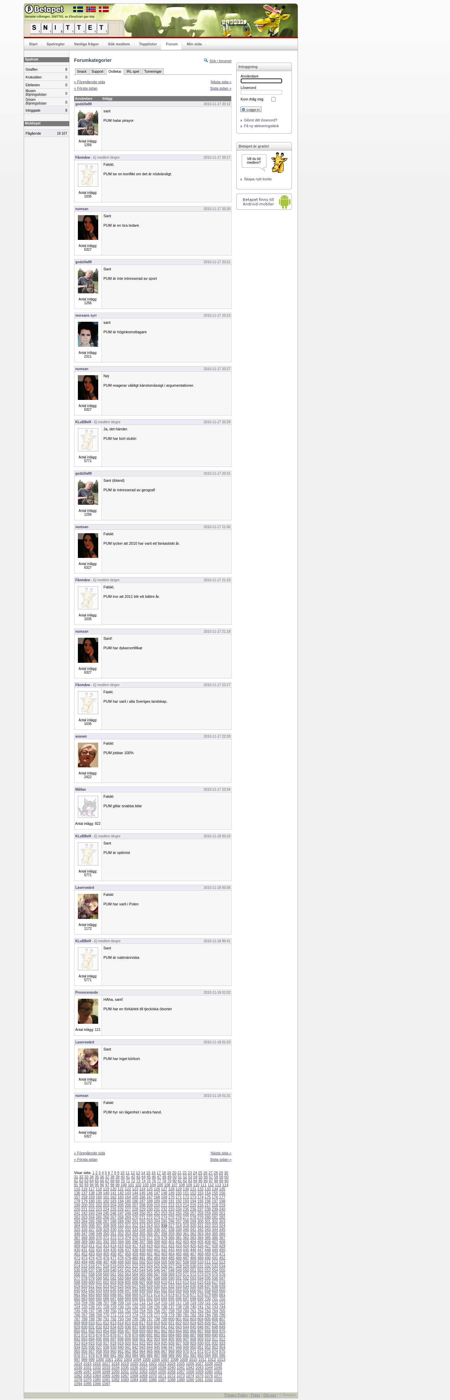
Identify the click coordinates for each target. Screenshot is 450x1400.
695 (171, 1298)
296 (171, 1221)
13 (138, 1173)
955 (77, 1351)
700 (208, 1298)
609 (157, 1282)
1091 (199, 1380)
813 (113, 1323)
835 (120, 1327)
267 (113, 1217)
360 (178, 1234)
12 (133, 1173)
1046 (78, 1372)
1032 (97, 1367)
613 (186, 1282)
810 (91, 1323)
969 (178, 1351)
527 (171, 1266)
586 (142, 1278)
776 (150, 1315)
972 (200, 1351)
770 (106, 1315)
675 (178, 1294)
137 (84, 1193)
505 (164, 1262)
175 (208, 1197)
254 (171, 1213)
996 (222, 1355)
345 (222, 1229)
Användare (250, 76)
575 (215, 1274)
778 (164, 1315)
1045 (218, 1367)
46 (154, 1177)
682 (77, 1298)
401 (171, 1242)
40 (123, 1177)
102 (138, 1185)
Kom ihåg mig (252, 99)
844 (186, 1327)
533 (215, 1266)
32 (81, 1177)
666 (113, 1294)
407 (215, 1242)
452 (84, 1254)
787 (77, 1319)
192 (178, 1201)
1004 (137, 1359)
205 (120, 1205)
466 (186, 1254)
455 (106, 1254)
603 (113, 1282)
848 (215, 1327)
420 (157, 1246)
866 (193, 1331)
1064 (97, 1376)
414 (113, 1246)
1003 (128, 1359)
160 (99, 1197)
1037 (143, 1367)
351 (113, 1234)
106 (167, 1185)
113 (218, 1185)
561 (113, 1274)
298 (186, 1221)
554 (215, 1270)
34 (91, 1177)
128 (171, 1189)
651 (157, 1290)
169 (164, 1197)
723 (222, 1303)
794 (128, 1319)
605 (128, 1282)
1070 (153, 1376)
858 (135, 1331)
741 (200, 1307)
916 (99, 1343)
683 (84, 1298)
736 (164, 1307)
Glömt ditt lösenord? (260, 120)
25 (200, 1173)
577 (77, 1278)
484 (164, 1258)
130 (186, 1189)
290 (128, 1221)
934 (77, 1347)
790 (99, 1319)
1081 (106, 1380)
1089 (181, 1380)
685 (99, 1298)
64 (91, 1181)
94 (91, 1185)
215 (193, 1205)
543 (135, 1270)
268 (120, 1217)
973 (208, 1351)
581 (106, 1278)
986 (150, 1355)
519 (113, 1266)
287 (106, 1221)
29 (221, 1173)
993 (200, 1355)
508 (186, 1262)
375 (135, 1238)
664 (99, 1294)
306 (91, 1225)
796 (142, 1319)
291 (135, 1221)
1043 (199, 1367)
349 (99, 1234)
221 (84, 1209)
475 (99, 1258)
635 (193, 1286)
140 (106, 1193)
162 (113, 1197)
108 (182, 1185)
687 (113, 1298)
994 (208, 1355)
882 (157, 1335)
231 (157, 1209)
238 (208, 1209)
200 (84, 1205)
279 (200, 1217)
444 (178, 1250)
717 (178, 1303)
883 (164, 1335)
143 (128, 1193)
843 (178, 1327)
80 (174, 1181)
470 (215, 1254)
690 (135, 1298)
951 (200, 1347)
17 (159, 1173)
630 (157, 1286)
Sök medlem (119, 44)
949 (186, 1347)
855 (113, 1331)
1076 (209, 1376)
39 (117, 1177)
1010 (193, 1359)
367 (77, 1238)
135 (222, 1189)
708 (113, 1303)
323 (215, 1225)
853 (99, 1331)
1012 (212, 1359)
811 (99, 1323)
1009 (184, 1359)
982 (120, 1355)
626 (128, 1286)
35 (97, 1177)
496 (99, 1262)
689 (128, 1298)
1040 (171, 1367)
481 (142, 1258)
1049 (106, 1372)
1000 (100, 1359)
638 (215, 1286)
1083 (125, 1380)
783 (200, 1315)
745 (77, 1311)
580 (99, 1278)
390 (91, 1242)
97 (107, 1185)
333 (135, 1229)
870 (222, 1331)
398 (150, 1242)
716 (171, 1303)
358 (164, 1234)
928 (186, 1343)
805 (208, 1319)
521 (128, 1266)
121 (120, 1189)
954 (222, 1347)
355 (142, 1234)
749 (106, 1311)
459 (135, 1254)
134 (215, 1189)
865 (186, 1331)
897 (113, 1339)
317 (171, 1225)
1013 (221, 1359)
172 (186, 1197)
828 (222, 1323)
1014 (78, 1363)
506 (171, 1262)
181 (99, 1201)
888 (200, 1335)
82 (185, 1181)
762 (200, 1311)
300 (200, 1221)
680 (215, 1294)
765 (222, 1311)
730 (120, 1307)
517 (99, 1266)
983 (128, 1355)
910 (208, 1339)
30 (226, 1173)
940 (120, 1347)
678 (200, 1294)
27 (211, 1173)
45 (149, 1177)
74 (144, 1181)
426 (200, 1246)
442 (164, 1250)
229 (142, 1209)
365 (215, 1234)
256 (186, 1213)
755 (150, 1311)
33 (86, 1177)
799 (164, 1319)
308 (106, 1225)
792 (113, 1319)
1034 (115, 1367)
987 (157, 1355)
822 (178, 1323)
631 (164, 1286)
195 (200, 1201)
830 (84, 1327)
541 (120, 1270)
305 (84, 1225)
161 (106, 1197)
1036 (134, 1367)
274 (164, 1217)
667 (120, 1294)
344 (215, 1229)
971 (193, 1351)
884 (171, 1335)
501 (135, 1262)
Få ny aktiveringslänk (261, 126)
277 (186, 1217)
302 (215, 1221)
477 (113, 1258)
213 (178, 1205)
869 (215, 1331)
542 (128, 1270)
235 (186, 1209)
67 (107, 1181)
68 (112, 1181)
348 (91, 1234)
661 (77, 1294)
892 (77, 1339)
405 (200, 1242)
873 (91, 1335)
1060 (209, 1372)
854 (106, 1331)
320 (193, 1225)
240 (222, 1209)
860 (150, 1331)
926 (171, 1343)
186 (135, 1201)
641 (84, 1290)
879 (135, 1335)
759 (178, 1311)
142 (120, 1193)
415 (120, 1246)
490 (208, 1258)
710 (128, 1303)
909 (200, 1339)
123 (135, 1189)
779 (171, 1315)
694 (164, 1298)
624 (113, 1286)
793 (120, 1319)
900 (135, 1339)
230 (150, 1209)
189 (157, 1201)
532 (208, 1266)
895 (99, 1339)
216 (200, 1205)
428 (215, 1246)
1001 (109, 1359)
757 (164, 1311)
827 (215, 1323)
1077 (218, 1376)
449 (215, 1250)
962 (128, 1351)
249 (135, 1213)
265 (99, 1217)
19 (169, 1173)
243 (91, 1213)
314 (150, 1225)
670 (142, 1294)
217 (208, 1205)
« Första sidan (86, 88)
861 (157, 1331)
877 (120, 1335)
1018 (115, 1363)
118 (99, 1189)
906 (178, 1339)
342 (200, 1229)
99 (117, 1185)
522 (135, 1266)
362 (193, 1234)
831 (91, 1327)
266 (106, 1217)
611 (171, 1282)
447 (200, 1250)
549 (178, 1270)
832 (99, 1327)
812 (106, 1323)
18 (164, 1173)
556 (77, 1274)
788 (84, 1319)
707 (106, 1303)
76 (154, 1181)
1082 (115, 1380)
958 (99, 1351)
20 (174, 1173)
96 (102, 1185)
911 (215, 1339)
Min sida (194, 44)
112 (211, 1185)
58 (216, 1177)
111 (203, 1185)
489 (200, 1258)
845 (193, 1327)
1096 (97, 1384)
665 (106, 1294)
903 (157, 1339)
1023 (162, 1363)
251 (150, 1213)
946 (164, 1347)
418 (142, 1246)
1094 (78, 1384)
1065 (106, 1376)
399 (157, 1242)
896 (106, 1339)
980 (106, 1355)
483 (157, 1258)
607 (142, 1282)
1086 (153, 1380)
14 (143, 1173)
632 (171, 1286)
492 (222, 1258)
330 (113, 1229)
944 (150, 1347)
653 (171, 1290)
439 (142, 1250)
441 (157, 1250)
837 (135, 1327)
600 (91, 1282)
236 (193, 1209)
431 (84, 1250)
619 (77, 1286)
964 (142, 1351)
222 (91, 1209)
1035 (125, 1367)
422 (171, 1246)
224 (106, 1209)
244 (99, 1213)
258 (200, 1213)
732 (135, 1307)
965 (150, 1351)
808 (77, 1323)
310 (120, 1225)
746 (84, 1311)
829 (77, 1327)
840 (157, 1327)
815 (128, 1323)
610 (164, 1282)
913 (77, 1343)
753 (135, 1311)
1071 (162, 1376)
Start (33, 44)
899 (128, 1339)
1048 (97, 1372)
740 (193, 1307)
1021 (143, 1363)
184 (120, 1201)
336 (157, 1229)
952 (208, 1347)
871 (77, 1335)
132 (200, 1189)
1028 (209, 1363)
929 (193, 1343)
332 (128, 1229)
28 (216, 1173)
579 (91, 1278)
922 (142, 1343)
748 (99, 1311)
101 (131, 1185)
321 (200, 1225)
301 (208, 1221)
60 (226, 1177)
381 (178, 1238)
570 (178, 1274)
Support (97, 71)
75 (149, 1181)
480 (135, 1258)
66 (102, 1181)
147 (157, 1193)
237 (200, 1209)
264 (91, 1217)
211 (164, 1205)
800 (171, 1319)
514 (77, 1266)
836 (128, 1327)
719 (193, 1303)
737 (171, 1307)
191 (171, 1201)
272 (150, 1217)
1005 (147, 1359)
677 (193, 1294)
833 (106, 1327)
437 (128, 1250)
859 (142, 1331)
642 (91, 1290)
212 (171, 1205)
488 (193, 1258)
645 (113, 1290)
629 (150, 1286)
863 (171, 1331)
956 (84, 1351)
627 (135, 1286)
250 (142, 1213)
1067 (125, 1376)
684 (91, 1298)
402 (178, 1242)
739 (186, 1307)
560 (106, 1274)
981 (113, 1355)
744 (222, 1307)
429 (222, 1246)
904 (164, 1339)
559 (99, 1274)
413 (106, 1246)
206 (128, 1205)
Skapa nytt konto (258, 179)
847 (208, 1327)
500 (128, 1262)
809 (84, 1323)
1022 (153, 1363)
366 (222, 1234)
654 (178, 1290)
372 (113, 1238)
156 (222, 1193)
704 (84, 1303)
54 (195, 1177)
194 (193, 1201)
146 (150, 1193)
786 (222, 1315)
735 (157, 1307)
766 (77, 1315)
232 (164, 1209)
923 (150, 1343)
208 (142, 1205)
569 (171, 1274)
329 (106, 1229)
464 (171, 1254)
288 (113, 1221)
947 (171, 1347)
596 (215, 1278)
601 (99, 1282)
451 (77, 1254)
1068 (134, 1376)
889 (208, 1335)
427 (208, 1246)
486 (178, 1258)
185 (128, 1201)
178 (77, 1201)
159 (91, 1197)
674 (171, 1294)
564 (135, 1274)
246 (113, 1213)
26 (205, 1173)
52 (185, 1177)
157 (77, 1197)
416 (128, 1246)
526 (164, 1266)
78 (164, 1181)
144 (135, 1193)
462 (157, 1254)
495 (91, 1262)
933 (222, 1343)
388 (77, 1242)
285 (91, 1221)
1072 (171, 1376)
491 (215, 1258)
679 (208, 1294)
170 (171, 1197)
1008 (174, 1359)
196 (208, 1201)
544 (142, 1270)
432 (91, 1250)
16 (153, 1173)
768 (91, 1315)
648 (135, 1290)
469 (208, 1254)
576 (222, 1274)
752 (128, 1311)
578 (84, 1278)
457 (120, 1254)
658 (208, 1290)
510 (200, 1262)
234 (178, 1209)
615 (200, 1282)
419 (150, 1246)
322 (208, 1225)
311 (128, 1225)
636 (200, 1286)
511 (208, 1262)
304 (77, 1225)
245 (106, 1213)
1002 (118, 1359)
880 (142, 1335)
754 (142, 1311)
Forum (172, 44)
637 (208, 1286)
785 (215, 1315)
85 (200, 1181)
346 (77, 1234)
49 (169, 1177)
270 (135, 1217)
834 (113, 1327)
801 (178, 1319)
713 (150, 1303)
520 (120, 1266)
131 (193, 1189)
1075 (199, 1376)
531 (200, 1266)
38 (112, 1177)
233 (171, 1209)
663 (91, 1294)
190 (164, 1201)
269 (128, 1217)
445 (186, 1250)
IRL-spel (133, 71)
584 (128, 1278)
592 (186, 1278)
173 (193, 1197)
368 (84, 1238)
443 (171, 1250)
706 (99, 1303)
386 (215, 1238)
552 (200, 1270)
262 (77, 1217)
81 (180, 1181)
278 (193, 1217)
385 (208, 1238)
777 (157, 1315)
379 (164, 1238)
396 (135, 1242)
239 (215, 1209)
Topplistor (148, 44)
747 (91, 1311)
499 (120, 1262)
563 (128, 1274)
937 (99, 1347)
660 (222, 1290)
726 (91, 1307)
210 (157, 1205)
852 (91, 1331)
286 (99, 1221)
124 (142, 1189)
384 (200, 1238)
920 (128, 1343)
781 (186, 1315)
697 (186, 1298)
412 (99, 1246)
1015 (87, 1363)
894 (91, 1339)
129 (178, 1189)
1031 (87, 1367)
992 (193, 1355)
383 (193, 1238)
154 (208, 1193)
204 (113, 1205)
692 (150, 1298)
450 (222, 1250)
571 (186, 1274)
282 (222, 1217)
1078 (78, 1380)
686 (106, 1298)
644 (106, 1290)
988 (164, 1355)
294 (157, 1221)
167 (150, 1197)
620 (84, 1286)
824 (193, 1323)
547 (164, 1270)
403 (186, 1242)
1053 (143, 1372)
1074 (190, 1376)
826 (208, 1323)
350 (106, 1234)
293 (150, 1221)
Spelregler (56, 44)
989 (171, 1355)
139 (99, 1193)
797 (150, 1319)
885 (178, 1335)
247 (120, 1213)
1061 (218, 1372)
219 (222, 1205)
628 (142, 1286)
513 (222, 1262)
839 (150, 1327)
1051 (125, 1372)
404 (193, 1242)
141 (113, 1193)
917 (106, 1343)
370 (99, 1238)
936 (91, 1347)
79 (169, 1181)
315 (157, 1225)
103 (146, 1185)
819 (157, 1323)
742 (208, 1307)
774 (135, 1315)
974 (215, 1351)
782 (193, 1315)
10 (122, 1173)
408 (222, 1242)
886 (186, 1335)
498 (113, 1262)
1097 (106, 1384)
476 (106, 1258)
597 (222, 1278)
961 (120, 1351)
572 (193, 1274)
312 (135, 1225)
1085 (143, 1380)
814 (120, 1323)
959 (106, 1351)
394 (120, 1242)
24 (195, 1173)
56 (205, 1177)
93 (86, 1185)
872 (84, 1335)
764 (215, 1311)
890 (215, 1335)
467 (193, 1254)
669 (135, 1294)
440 (150, 1250)
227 (128, 1209)
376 (142, 1238)
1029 (218, 1363)
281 (215, 1217)
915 (91, 1343)
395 (128, 1242)
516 (91, 1266)
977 (84, 1355)
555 (222, 1270)
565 (142, 1274)
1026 (190, 1363)
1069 (143, 1376)
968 (171, 1351)
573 (200, 1274)
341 (193, 1229)
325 (77, 1229)
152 (193, 1193)
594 (200, 1278)
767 (84, 1315)
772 (120, 1315)
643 (99, 1290)
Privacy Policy (236, 1395)
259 (208, 1213)
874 (99, 1335)
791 (106, 1319)
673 (164, 1294)
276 (178, 1217)
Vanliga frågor (86, 44)
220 (77, 1209)
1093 (218, 1380)
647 (128, 1290)
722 (215, 1303)
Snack (82, 71)
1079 (87, 1380)
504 (157, 1262)
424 (186, 1246)
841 (164, 1327)
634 (186, 1286)
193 (186, 1201)
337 (164, 1229)
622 (99, 1286)
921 (135, 1343)
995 (215, 1355)
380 (171, 1238)
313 (142, 1225)
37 (107, 1177)
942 (135, 1347)
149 (171, 1193)
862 (164, 1331)
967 (164, 1351)
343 (208, 1229)
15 (148, 1173)
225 (113, 1209)
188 (150, 1201)
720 (200, 1303)
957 (91, 1351)
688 (120, 1298)
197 (215, 1201)
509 (193, 1262)
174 (200, 1197)
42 (133, 1177)
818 (150, 1323)
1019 (125, 1363)
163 (120, 1197)
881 (150, 1335)
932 (215, 1343)
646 (120, 1290)
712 (142, 1303)
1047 (87, 1372)
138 (91, 1193)
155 (215, 1193)
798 (157, 1319)
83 (190, 1181)
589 (164, 1278)
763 (208, 1311)
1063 (87, 1376)
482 (150, 1258)
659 (215, 1290)
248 (128, 1213)
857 (128, 1331)
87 (211, 1181)
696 (178, 1298)
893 (84, 1339)
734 (150, 1307)
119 (106, 1189)
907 (186, 1339)
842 (171, 1327)
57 (211, 1177)
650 (150, 1290)
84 (195, 1181)
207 (135, 1205)
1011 (202, 1359)
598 (77, 1282)
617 (215, 1282)
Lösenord (248, 88)
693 (157, 1298)
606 (135, 1282)
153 (200, 1193)
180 (91, 1201)
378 (157, 1238)
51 (180, 1177)
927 (178, 1343)
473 (84, 1258)
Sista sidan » (221, 88)
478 (120, 1258)
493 (77, 1262)
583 (120, 1278)
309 (113, 1225)
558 (91, 1274)
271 (142, 1217)
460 (142, 1254)
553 (208, 1270)
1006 (156, 1359)
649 (142, 1290)
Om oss (269, 1395)
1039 (162, 1367)
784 (208, 1315)
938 (106, 1347)
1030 (78, 1367)
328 (99, 1229)
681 (222, 1294)
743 (215, 1307)
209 (150, 1205)
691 (142, 1298)
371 (106, 1238)
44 (144, 1177)
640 (77, 1290)
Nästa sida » (221, 82)
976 (77, 1355)
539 (106, 1270)
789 (91, 1319)
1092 (209, 1380)
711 (135, 1303)
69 (117, 1181)
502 (142, 1262)
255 (178, 1213)
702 (222, 1298)
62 (81, 1181)
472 (77, 1258)
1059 (199, 1372)
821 (171, 1323)
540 (113, 1270)
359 (171, 1234)
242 (84, 1213)
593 (193, 1278)
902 (150, 1339)
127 (164, 1189)
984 (135, 1355)
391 (99, 1242)
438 (135, 1250)
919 (120, 1343)
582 (113, 1278)
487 (186, 1258)
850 (77, 1331)
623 (106, 1286)
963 (135, 1351)
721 (208, 1303)
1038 (153, 1367)
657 (200, 1290)
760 (186, 1311)
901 (142, 1339)
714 (157, 1303)
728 (106, 1307)
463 (164, 1254)
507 (178, 1262)
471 (222, 1254)
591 (178, 1278)
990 (178, 1355)
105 (160, 1185)
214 (186, 1205)
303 (222, 1221)
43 (138, 1177)
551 (193, 1270)
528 (178, 1266)
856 (120, 1331)
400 (164, 1242)
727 (99, 1307)
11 (128, 1173)
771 (113, 1315)
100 (124, 1185)
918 (113, 1343)
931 (208, 1343)
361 (186, 1234)
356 (150, 1234)
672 (157, 1294)
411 (91, 1246)
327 (91, 1229)
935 (84, 1347)
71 (128, 1181)
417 (135, 1246)
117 (91, 1189)
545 (150, 1270)
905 (171, 1339)
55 (200, 1177)
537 (91, 1270)
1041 (181, 1367)
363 (200, 1234)
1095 (87, 1384)
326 (84, 1229)
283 (77, 1221)
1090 (190, 1380)
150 (178, 1193)
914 (84, 1343)
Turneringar (153, 71)
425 (193, 1246)
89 (221, 1181)
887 (193, 1335)
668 (128, 1294)
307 (99, 1225)
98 (112, 1185)
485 (171, 1258)
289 (120, 1221)
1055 (162, 1372)
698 (193, 1298)
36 (102, 1177)
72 (133, 1181)
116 (84, 1189)
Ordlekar (114, 71)
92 (81, 1185)
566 (150, 1274)
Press (255, 1395)
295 (164, 1221)
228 (135, 1209)
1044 (209, 1367)
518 (106, 1266)
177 (222, 1197)
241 (77, 1213)
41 (128, 1177)
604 (120, 1282)
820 (164, 1323)
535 (77, 1270)
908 (193, 1339)
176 (215, 1197)
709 (120, 1303)
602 (106, 1282)
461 (150, 1254)
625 (120, 1286)
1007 (165, 1359)
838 (142, 1327)
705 (91, 1303)
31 (76, 1177)
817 (142, 1323)
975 (222, 1351)
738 (178, 1307)
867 (200, 1331)
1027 (199, 1363)
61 (76, 1181)
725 (84, 1307)
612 (178, 1282)
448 (208, 1250)
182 (106, 1201)
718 (186, 1303)
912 (222, 1339)
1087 (162, 1380)
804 (200, 1319)
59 (221, 1177)
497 (106, 1262)
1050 (115, 1372)
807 (222, 1319)
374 (128, 1238)
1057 (181, 1372)
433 (99, 1250)
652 (164, 1290)
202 (99, 1205)
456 (113, 1254)
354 (135, 1234)
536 (84, 1270)
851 (84, 1331)
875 (106, 1335)
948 (178, 1347)
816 (135, 1323)
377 (150, 1238)
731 (128, 1307)
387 (222, 1238)
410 (84, 1246)
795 (135, 1319)
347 (84, 1234)
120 (113, 1189)
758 (171, 1311)
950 (193, 1347)
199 (77, 1205)
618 (222, 1282)
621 (91, 1286)
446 (193, 1250)
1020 (134, 1363)
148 (164, 1193)
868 (208, 1331)
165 (135, 1197)
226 (120, 1209)
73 (138, 1181)
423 (178, 1246)
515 (84, 1266)
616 (208, 1282)
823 (186, 1323)
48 (164, 1177)
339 (178, 1229)
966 (157, 1351)
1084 (134, 1380)
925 (164, 1343)
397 (142, 1242)
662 (84, 1294)
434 (106, 1250)
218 (215, 1205)
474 (91, 1258)
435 (113, 1250)
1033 (106, 1367)
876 (113, 1335)
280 (208, 1217)
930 (200, 1343)
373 (120, 1238)
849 (222, 1327)
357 (157, 1234)
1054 (153, 1372)
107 (174, 1185)
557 (84, 1274)
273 (157, 1217)
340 (186, 1229)
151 (186, 1193)
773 (128, 1315)
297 (178, 1221)
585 (135, 1278)
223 (99, 1209)
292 (142, 1221)
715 (164, 1303)
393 (113, 1242)
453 (91, 1254)
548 (171, 1270)
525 (157, 1266)
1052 (134, 1372)
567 (157, 1274)
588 (157, 1278)
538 (99, 1270)
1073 (181, 1376)
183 (113, 1201)
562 (120, 1274)
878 (128, 1335)
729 (113, 1307)
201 (91, 1205)
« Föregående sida (89, 82)
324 (222, 1225)
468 (200, 1254)
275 (171, 1217)
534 (222, 1266)
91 (76, 1185)
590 (171, 1278)
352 (120, 1234)
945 (157, 1347)
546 (157, 1270)
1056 (171, 1372)
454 (99, 1254)
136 (77, 1193)
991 (186, 1355)
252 (157, 1213)
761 (193, 1311)
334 (142, 1229)
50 (174, 1177)
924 (157, 1343)
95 (97, 1185)
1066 (115, 1376)
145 (142, 1193)
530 (193, 1266)
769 (99, 1315)
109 (189, 1185)
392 (106, 1242)
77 (159, 1181)
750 (113, 1311)
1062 (78, 1376)
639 (222, 1286)
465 (178, 1254)
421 (164, 1246)
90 (226, 1181)
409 (77, 1246)
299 (193, 1221)
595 (208, 1278)
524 (150, 1266)
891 (222, 1335)
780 (178, 1315)
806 (215, 1319)
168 (157, 1197)
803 (193, 1319)
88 (216, 1181)
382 (186, 1238)
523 (142, 1266)
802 (186, 1319)
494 (84, 1262)
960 (113, 1351)
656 (193, 1290)
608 (150, 1282)
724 (77, 1307)
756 (157, 1311)
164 (128, 1197)
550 (186, 1270)
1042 (190, 1367)
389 (84, 1242)
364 (208, 1234)
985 (142, 1355)
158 (84, 1197)
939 (113, 1347)
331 (120, 1229)
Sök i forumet (221, 61)
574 (208, 1274)
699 (200, 1298)
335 (150, 1229)
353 (128, 1234)
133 (208, 1189)
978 (91, 1355)
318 (178, 1225)
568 (164, 1274)
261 (222, 1213)
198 (222, 1201)
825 (200, 1323)
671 (150, 1294)
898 (120, 1339)
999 (91, 1359)
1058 (190, 1372)
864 (178, 1331)
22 (185, 1173)
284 (84, 1221)
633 (178, 1286)
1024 (171, 1363)
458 (128, 1254)
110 (196, 1185)
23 (190, 1173)
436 (120, 1250)
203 (106, 1205)
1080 (97, 1380)
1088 (171, 1380)
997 (77, 1359)
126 (157, 1189)
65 (97, 1181)
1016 (97, 1363)
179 (84, 1201)
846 (200, 1327)
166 (142, 1197)
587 (150, 1278)
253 (164, 1213)
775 (142, 1315)
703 (77, 1303)
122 (128, 1189)
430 (77, 1250)
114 (225, 1185)
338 (171, 1229)
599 (84, 1282)
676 (186, 1294)
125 (150, 1189)
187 (142, 1201)
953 (215, 1347)
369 (91, 1238)
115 (77, 1189)
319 (186, 1225)
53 (190, 1177)
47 (159, 1177)
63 (86, 1181)
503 (150, 1262)
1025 (181, 1363)
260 (215, 1213)
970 (186, 1351)
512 (215, 1262)
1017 (106, 1363)
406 (208, 1242)
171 (178, 1197)
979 (99, 1355)
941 (128, 1347)
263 (84, 1217)
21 (179, 1173)
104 (153, 1185)
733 (142, 1307)
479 (128, 1258)
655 (186, 1290)
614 (193, 1282)
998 (84, 1359)
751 (120, 1311)
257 (193, 1213)
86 (205, 1181)
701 (215, 1298)
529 (186, 1266)
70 (123, 1181)
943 (142, 1347)
